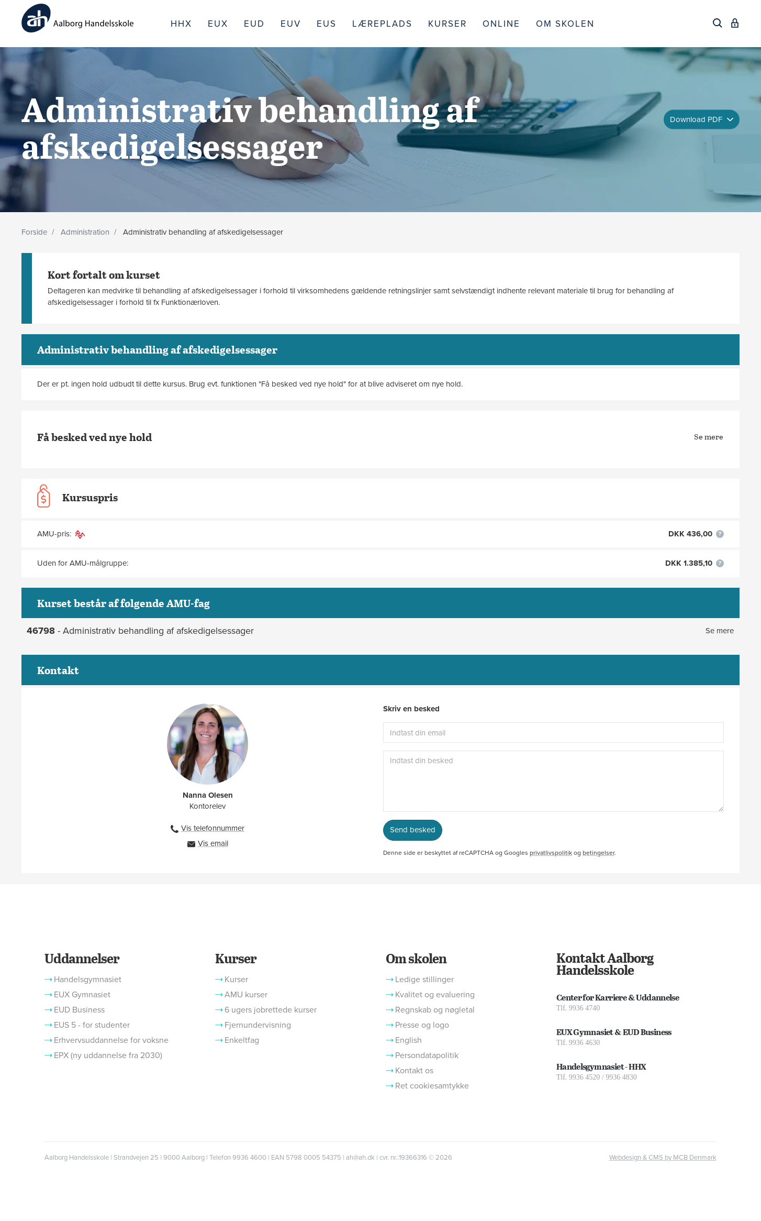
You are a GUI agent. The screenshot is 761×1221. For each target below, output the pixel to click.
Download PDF (697, 119)
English (408, 1040)
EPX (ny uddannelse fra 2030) (108, 1055)
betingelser (598, 852)
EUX (218, 23)
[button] (720, 534)
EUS (327, 23)
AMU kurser (246, 994)
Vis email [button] (213, 843)
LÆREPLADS (382, 23)
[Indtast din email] (553, 732)
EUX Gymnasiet (82, 994)
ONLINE (501, 23)
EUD (254, 23)
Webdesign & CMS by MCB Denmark (663, 1157)
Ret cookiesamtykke (432, 1086)
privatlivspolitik (551, 852)
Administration (85, 232)
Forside (34, 232)
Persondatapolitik (426, 1055)
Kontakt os (414, 1070)
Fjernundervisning (258, 1025)
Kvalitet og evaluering (435, 994)
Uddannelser (81, 958)
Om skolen (416, 958)
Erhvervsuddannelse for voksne (111, 1040)
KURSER (447, 23)
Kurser (235, 958)
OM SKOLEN (565, 23)
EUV (291, 23)
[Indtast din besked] (553, 781)
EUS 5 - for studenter (92, 1025)
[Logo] (92, 18)
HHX (181, 23)
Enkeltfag (242, 1040)
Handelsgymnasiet (87, 979)
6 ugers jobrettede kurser (271, 1010)
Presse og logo (422, 1025)
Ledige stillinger (424, 979)
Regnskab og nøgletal (435, 1010)
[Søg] (717, 23)
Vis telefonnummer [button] (212, 828)
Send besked (412, 829)
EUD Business (79, 1010)
